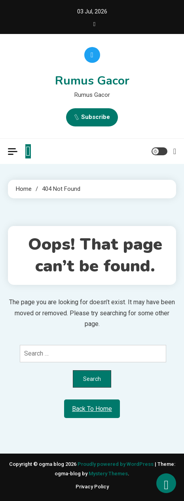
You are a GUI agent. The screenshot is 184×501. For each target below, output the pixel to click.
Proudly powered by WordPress (116, 464)
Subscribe (92, 117)
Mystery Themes (108, 474)
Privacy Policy (92, 487)
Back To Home (92, 408)
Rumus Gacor (92, 81)
